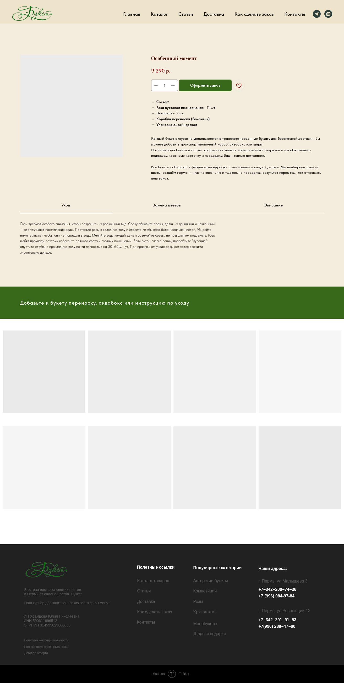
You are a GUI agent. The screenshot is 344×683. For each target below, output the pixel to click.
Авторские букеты (210, 581)
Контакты (294, 14)
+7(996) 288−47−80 (277, 626)
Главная (131, 14)
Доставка (214, 14)
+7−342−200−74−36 (278, 589)
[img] (47, 569)
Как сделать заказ (254, 14)
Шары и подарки (210, 633)
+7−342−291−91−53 (278, 620)
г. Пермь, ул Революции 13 (284, 610)
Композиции (205, 591)
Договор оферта (36, 653)
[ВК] (328, 14)
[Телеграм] (317, 14)
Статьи (185, 14)
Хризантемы (205, 612)
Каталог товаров (153, 581)
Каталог (159, 14)
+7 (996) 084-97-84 (276, 596)
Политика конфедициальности (46, 640)
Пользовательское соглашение (46, 647)
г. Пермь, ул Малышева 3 (283, 581)
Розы (198, 601)
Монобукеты (205, 624)
